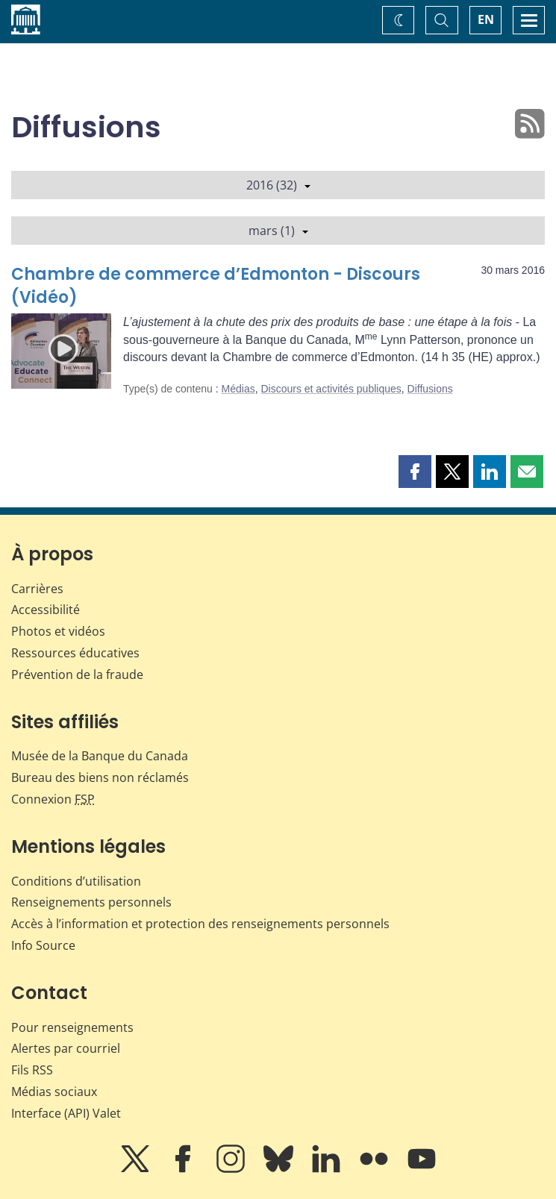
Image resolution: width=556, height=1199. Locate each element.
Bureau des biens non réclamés (100, 777)
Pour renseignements (72, 1027)
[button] (415, 471)
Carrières (37, 588)
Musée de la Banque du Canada (99, 756)
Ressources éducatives (75, 653)
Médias (238, 389)
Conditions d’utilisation (76, 881)
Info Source (43, 945)
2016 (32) (278, 185)
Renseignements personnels (91, 902)
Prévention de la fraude (77, 674)
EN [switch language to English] (486, 19)
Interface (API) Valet (66, 1113)
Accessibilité (45, 609)
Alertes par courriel (65, 1048)
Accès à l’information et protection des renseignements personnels (200, 923)
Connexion (53, 799)
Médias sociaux (54, 1091)
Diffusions (430, 389)
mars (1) (278, 230)
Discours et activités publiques (330, 389)
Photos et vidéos (58, 631)
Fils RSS (32, 1070)
